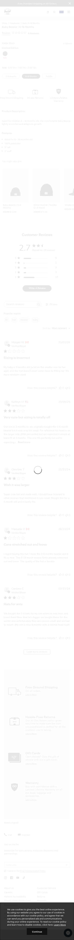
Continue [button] (37, 931)
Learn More (60, 924)
